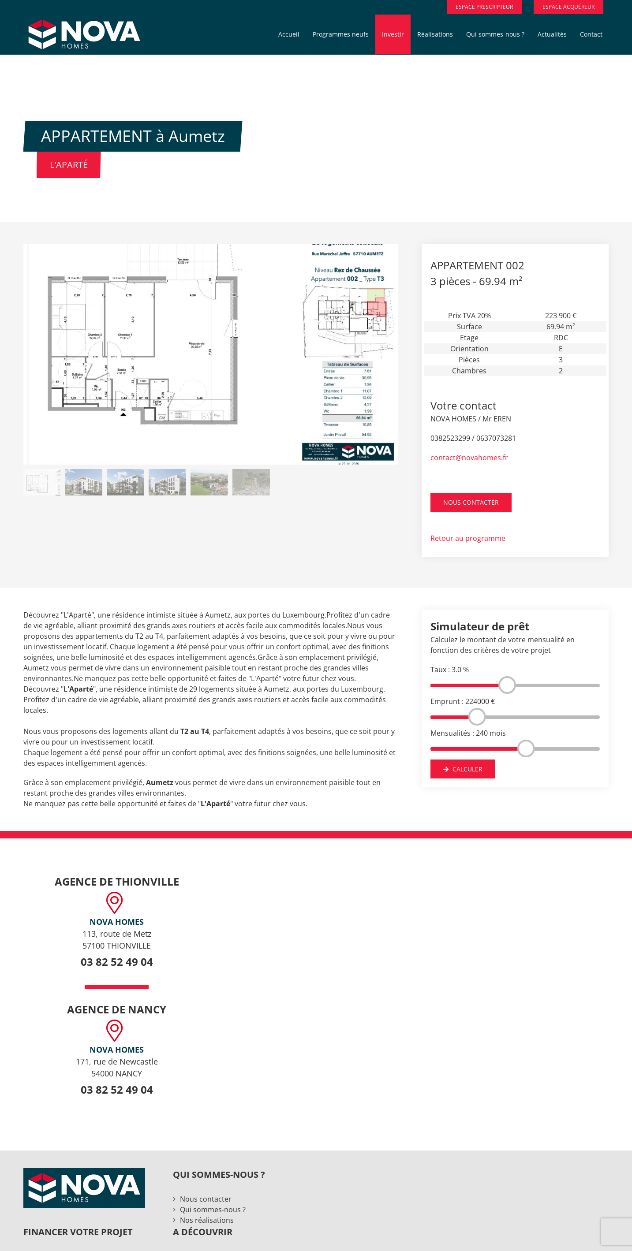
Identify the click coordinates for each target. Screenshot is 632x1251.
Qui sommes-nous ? (213, 1209)
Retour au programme (467, 538)
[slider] (507, 685)
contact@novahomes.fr (469, 457)
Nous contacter (206, 1199)
